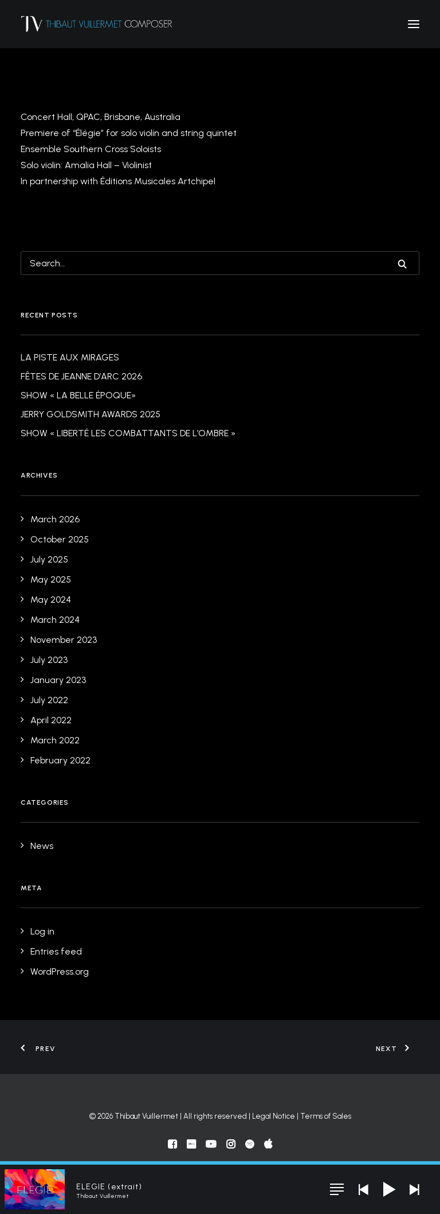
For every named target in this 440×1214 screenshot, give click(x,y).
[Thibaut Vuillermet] (97, 24)
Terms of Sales (325, 1116)
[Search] (220, 263)
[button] (413, 24)
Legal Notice (273, 1116)
